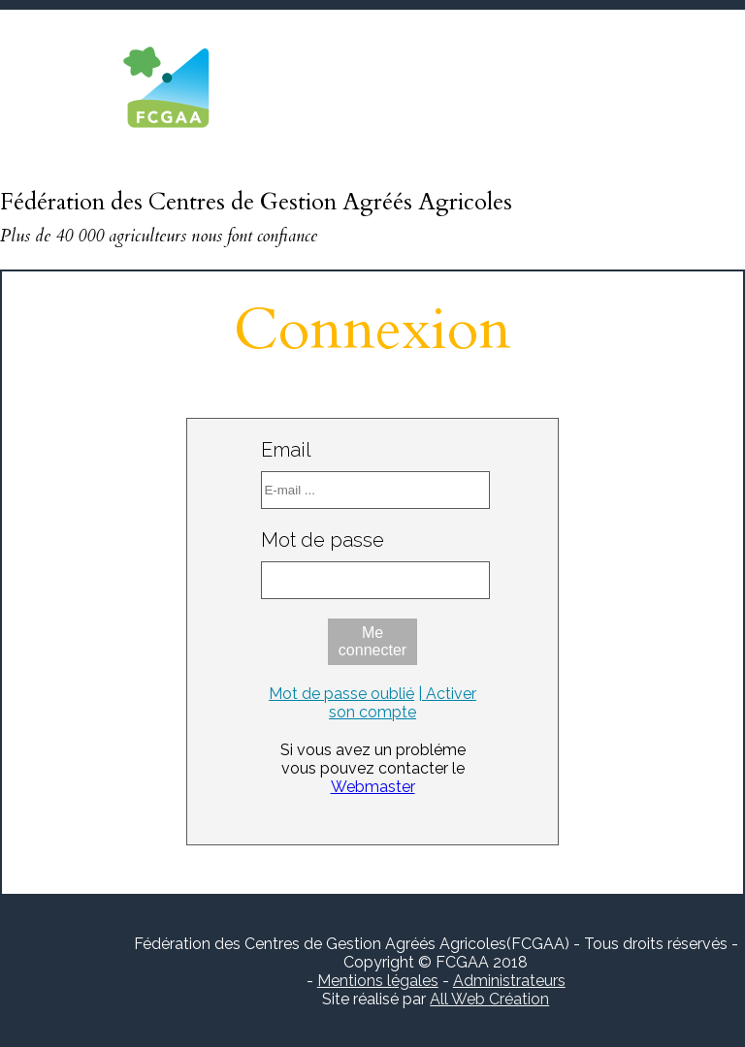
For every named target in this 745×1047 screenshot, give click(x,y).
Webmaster (373, 786)
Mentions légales (377, 980)
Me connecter (372, 641)
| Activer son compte (402, 702)
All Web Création (489, 999)
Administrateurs (509, 980)
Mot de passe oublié (341, 693)
